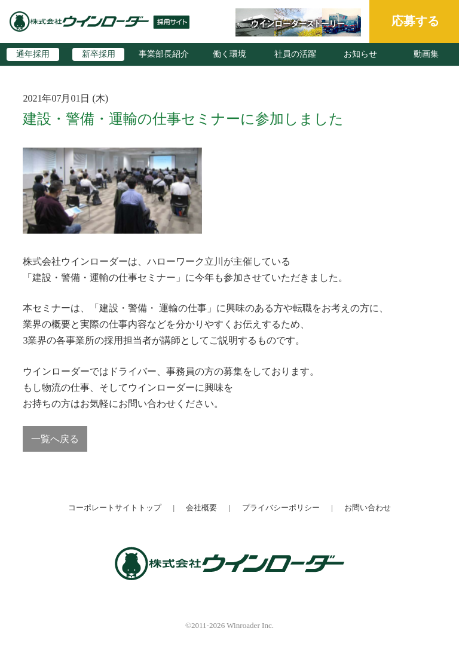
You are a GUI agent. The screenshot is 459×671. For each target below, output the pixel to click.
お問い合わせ (367, 507)
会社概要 (201, 507)
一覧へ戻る (55, 439)
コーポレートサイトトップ (114, 507)
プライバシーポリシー (281, 507)
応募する (415, 20)
